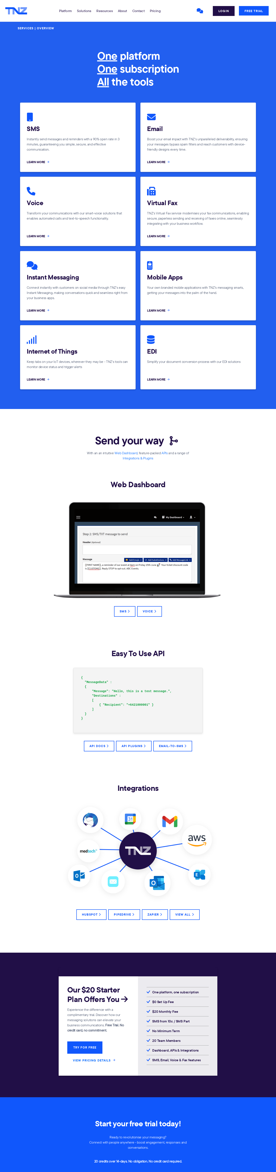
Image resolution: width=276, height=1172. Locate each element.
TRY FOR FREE (84, 1047)
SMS (125, 611)
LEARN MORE (38, 162)
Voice (149, 611)
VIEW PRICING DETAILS (94, 1060)
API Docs (99, 746)
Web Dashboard (125, 453)
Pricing (155, 11)
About (122, 11)
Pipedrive (124, 914)
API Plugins (134, 746)
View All (184, 914)
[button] (65, 11)
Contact (138, 11)
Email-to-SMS (173, 746)
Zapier (154, 914)
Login (223, 11)
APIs (165, 453)
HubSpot (91, 914)
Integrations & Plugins (138, 458)
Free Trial (254, 11)
